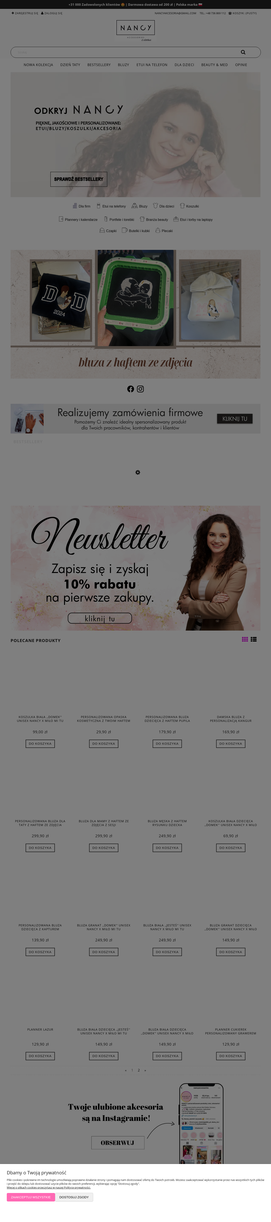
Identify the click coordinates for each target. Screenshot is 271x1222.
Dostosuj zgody (74, 1197)
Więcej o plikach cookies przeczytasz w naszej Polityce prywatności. (49, 1187)
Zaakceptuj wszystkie (31, 1197)
